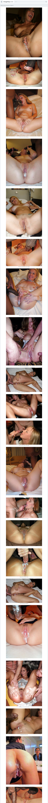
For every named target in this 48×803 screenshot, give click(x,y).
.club (8, 1)
